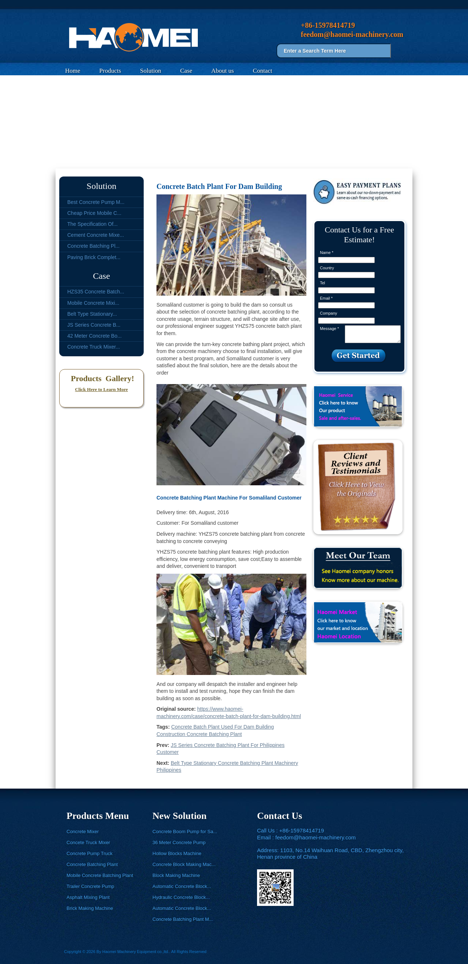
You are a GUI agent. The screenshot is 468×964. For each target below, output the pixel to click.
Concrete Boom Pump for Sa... (184, 831)
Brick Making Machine (90, 908)
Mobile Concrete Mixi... (93, 303)
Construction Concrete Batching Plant (199, 734)
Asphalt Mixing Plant (88, 897)
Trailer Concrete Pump (90, 886)
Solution (150, 70)
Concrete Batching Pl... (93, 246)
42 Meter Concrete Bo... (94, 336)
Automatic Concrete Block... (181, 886)
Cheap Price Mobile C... (94, 213)
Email (326, 298)
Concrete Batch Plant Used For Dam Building (222, 727)
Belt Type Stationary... (92, 314)
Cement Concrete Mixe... (95, 235)
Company (328, 313)
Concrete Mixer (83, 831)
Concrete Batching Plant (92, 864)
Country (327, 268)
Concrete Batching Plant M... (182, 919)
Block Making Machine (176, 875)
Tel (322, 283)
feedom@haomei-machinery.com (315, 837)
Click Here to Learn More (101, 389)
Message (329, 328)
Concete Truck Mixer (88, 842)
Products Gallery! (101, 378)
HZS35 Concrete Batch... (95, 292)
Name (326, 252)
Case (186, 70)
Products (110, 70)
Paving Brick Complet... (94, 257)
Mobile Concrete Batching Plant (100, 875)
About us (222, 70)
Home (72, 70)
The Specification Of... (92, 224)
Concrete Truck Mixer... (93, 347)
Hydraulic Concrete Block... (181, 897)
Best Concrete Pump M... (95, 202)
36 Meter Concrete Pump (178, 842)
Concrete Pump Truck (90, 853)
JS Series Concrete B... (94, 325)
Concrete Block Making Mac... (184, 864)
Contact (262, 70)
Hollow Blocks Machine (176, 853)
